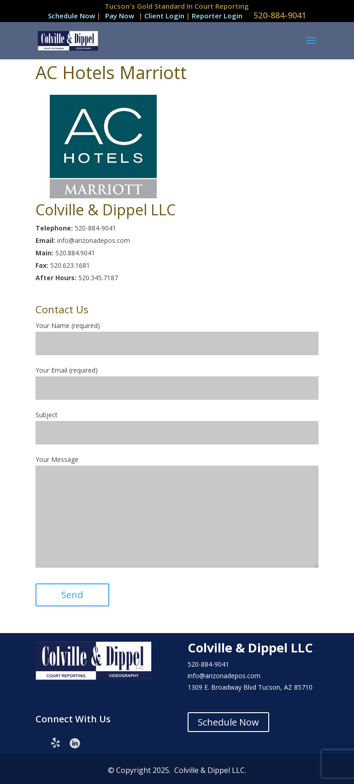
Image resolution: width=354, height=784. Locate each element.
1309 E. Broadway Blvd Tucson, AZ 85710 (250, 687)
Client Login (165, 15)
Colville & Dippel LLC (250, 647)
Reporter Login (217, 15)
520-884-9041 (280, 15)
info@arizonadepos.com (224, 675)
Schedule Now (71, 15)
